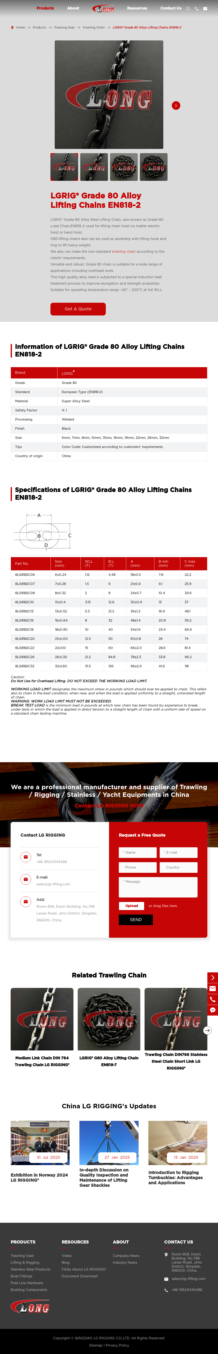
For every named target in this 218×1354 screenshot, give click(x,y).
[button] (176, 105)
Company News (126, 1260)
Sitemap (96, 1345)
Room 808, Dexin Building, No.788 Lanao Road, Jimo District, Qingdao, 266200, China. (66, 913)
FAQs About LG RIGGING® (84, 1273)
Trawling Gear (64, 27)
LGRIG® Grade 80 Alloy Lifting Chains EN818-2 (147, 27)
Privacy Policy (117, 1345)
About (73, 8)
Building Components (29, 1294)
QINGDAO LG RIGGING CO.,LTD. (102, 1338)
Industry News (125, 1266)
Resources (137, 8)
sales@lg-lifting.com (53, 884)
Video (67, 1260)
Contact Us (170, 8)
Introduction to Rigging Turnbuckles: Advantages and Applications (175, 1178)
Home (20, 27)
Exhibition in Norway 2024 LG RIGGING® (39, 1178)
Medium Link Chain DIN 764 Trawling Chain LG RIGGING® (42, 1061)
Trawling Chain (94, 27)
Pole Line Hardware (27, 1287)
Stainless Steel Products (30, 1273)
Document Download (80, 1280)
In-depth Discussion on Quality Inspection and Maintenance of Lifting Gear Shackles (103, 1177)
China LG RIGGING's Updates (109, 1106)
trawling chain (124, 251)
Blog (66, 1266)
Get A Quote (78, 309)
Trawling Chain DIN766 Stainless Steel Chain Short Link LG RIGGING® (176, 1061)
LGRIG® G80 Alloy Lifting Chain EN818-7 (108, 1061)
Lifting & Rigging (25, 1266)
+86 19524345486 (51, 862)
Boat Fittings (21, 1280)
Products (45, 8)
